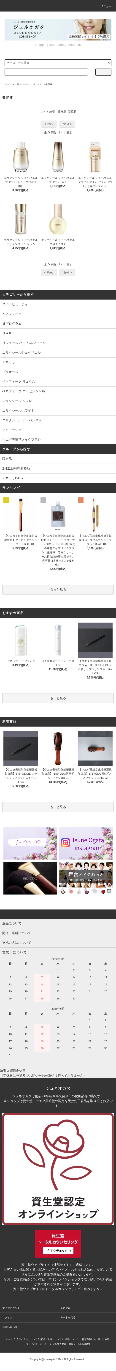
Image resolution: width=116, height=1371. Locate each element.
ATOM (86, 1344)
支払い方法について (26, 1339)
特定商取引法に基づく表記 (95, 1339)
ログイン (7, 1317)
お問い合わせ (9, 1327)
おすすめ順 (48, 111)
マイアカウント (11, 1308)
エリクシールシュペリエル (28, 84)
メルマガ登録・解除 (63, 1344)
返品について (71, 1339)
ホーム (8, 84)
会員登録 (65, 1308)
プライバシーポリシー (37, 1344)
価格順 (62, 111)
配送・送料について (50, 1339)
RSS (79, 1344)
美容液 (48, 84)
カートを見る (68, 1317)
